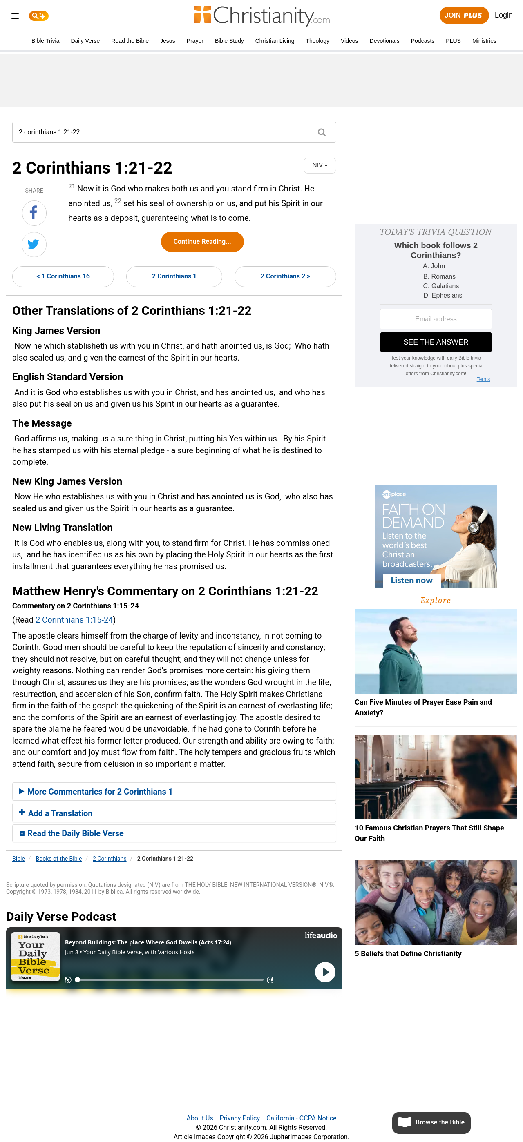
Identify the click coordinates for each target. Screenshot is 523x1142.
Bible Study (229, 41)
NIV (320, 165)
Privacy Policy (240, 1118)
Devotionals (385, 41)
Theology (317, 41)
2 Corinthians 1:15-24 (74, 620)
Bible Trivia (45, 41)
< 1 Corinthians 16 (63, 276)
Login (504, 15)
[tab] (174, 792)
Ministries (484, 41)
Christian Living (275, 41)
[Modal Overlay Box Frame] (436, 305)
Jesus (167, 41)
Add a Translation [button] (56, 813)
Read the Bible (130, 41)
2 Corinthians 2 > (285, 276)
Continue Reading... (202, 241)
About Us (199, 1118)
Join (464, 16)
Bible (18, 858)
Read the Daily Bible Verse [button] (71, 833)
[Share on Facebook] (34, 213)
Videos (349, 41)
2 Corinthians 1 (174, 276)
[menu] (15, 17)
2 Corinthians (110, 858)
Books (59, 858)
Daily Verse (85, 41)
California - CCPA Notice (301, 1118)
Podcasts (423, 41)
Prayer (195, 41)
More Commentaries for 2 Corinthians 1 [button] (96, 792)
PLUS (453, 41)
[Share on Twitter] (34, 244)
